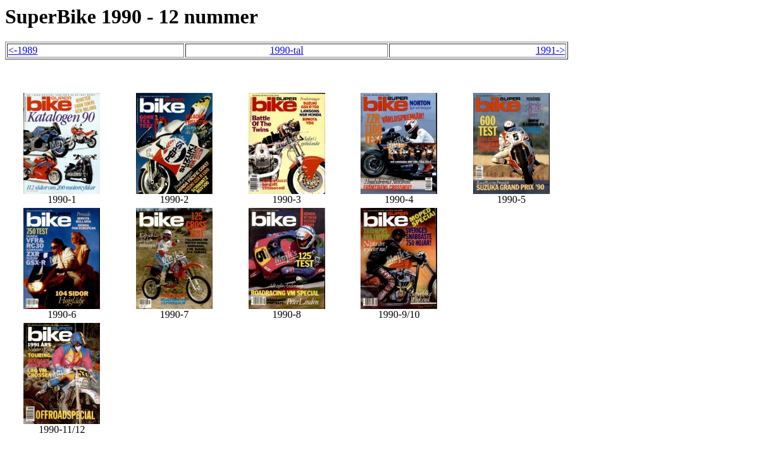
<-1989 (22, 50)
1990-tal (286, 50)
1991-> (550, 50)
